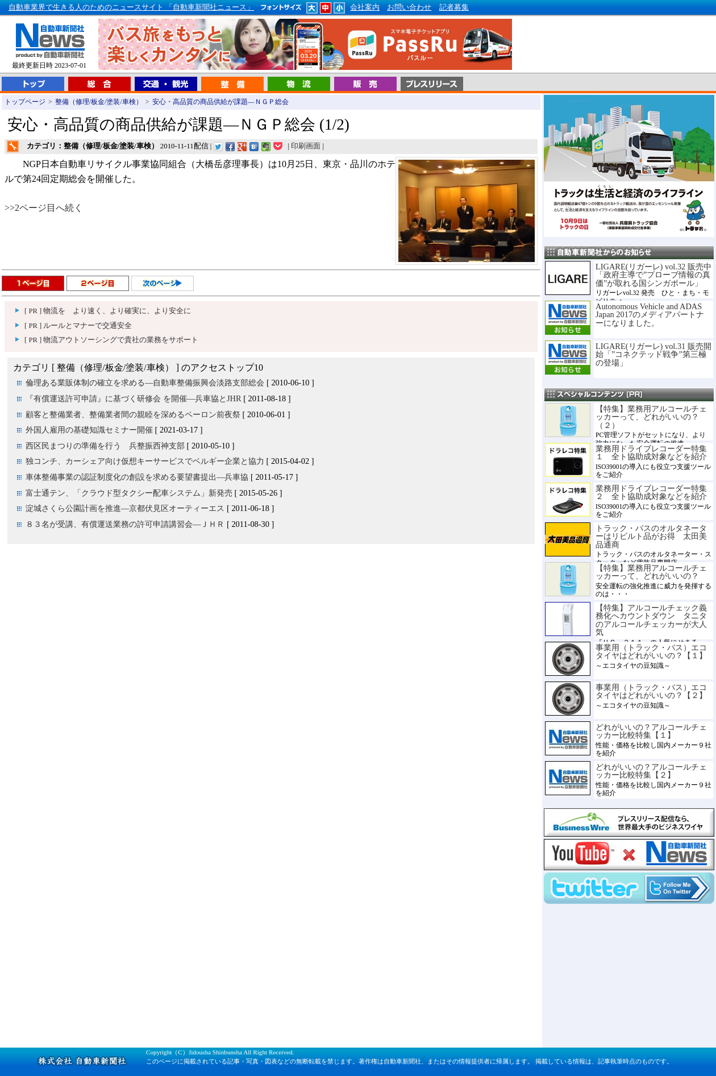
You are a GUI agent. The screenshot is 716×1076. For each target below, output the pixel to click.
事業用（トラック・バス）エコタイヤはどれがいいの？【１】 (651, 651)
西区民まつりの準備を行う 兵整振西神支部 (105, 445)
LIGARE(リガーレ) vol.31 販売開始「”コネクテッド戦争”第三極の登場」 (653, 354)
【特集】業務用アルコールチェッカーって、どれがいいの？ (651, 571)
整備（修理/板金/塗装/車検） (99, 102)
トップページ (25, 102)
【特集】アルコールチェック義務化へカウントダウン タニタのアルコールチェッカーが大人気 (651, 620)
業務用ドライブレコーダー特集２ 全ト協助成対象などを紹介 (651, 492)
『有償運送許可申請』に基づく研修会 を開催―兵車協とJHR (134, 398)
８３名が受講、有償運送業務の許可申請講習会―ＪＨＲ (125, 524)
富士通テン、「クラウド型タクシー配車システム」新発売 (129, 492)
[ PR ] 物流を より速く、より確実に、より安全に (107, 311)
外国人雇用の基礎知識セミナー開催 (89, 429)
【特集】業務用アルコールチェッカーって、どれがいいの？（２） (651, 417)
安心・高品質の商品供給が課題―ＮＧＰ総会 (220, 102)
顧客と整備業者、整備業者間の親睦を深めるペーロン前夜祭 (133, 414)
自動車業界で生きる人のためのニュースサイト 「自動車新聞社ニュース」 (131, 7)
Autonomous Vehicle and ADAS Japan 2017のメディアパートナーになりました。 (650, 314)
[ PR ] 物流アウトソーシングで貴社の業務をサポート (111, 340)
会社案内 (365, 7)
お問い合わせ (409, 7)
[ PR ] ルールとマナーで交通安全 (78, 326)
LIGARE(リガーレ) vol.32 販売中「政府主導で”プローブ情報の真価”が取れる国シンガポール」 (653, 275)
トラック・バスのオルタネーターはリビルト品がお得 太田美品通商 (651, 536)
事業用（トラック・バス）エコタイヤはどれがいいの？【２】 (651, 691)
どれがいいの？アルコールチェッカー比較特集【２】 (651, 770)
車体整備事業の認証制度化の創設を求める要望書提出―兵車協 (137, 476)
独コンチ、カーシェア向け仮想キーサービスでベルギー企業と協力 (145, 461)
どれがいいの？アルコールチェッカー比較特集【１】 (651, 731)
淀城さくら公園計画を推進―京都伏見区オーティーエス (125, 508)
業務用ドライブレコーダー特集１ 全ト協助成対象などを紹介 (651, 452)
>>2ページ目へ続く (44, 208)
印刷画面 (305, 146)
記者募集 (454, 7)
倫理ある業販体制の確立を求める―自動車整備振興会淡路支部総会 (145, 382)
